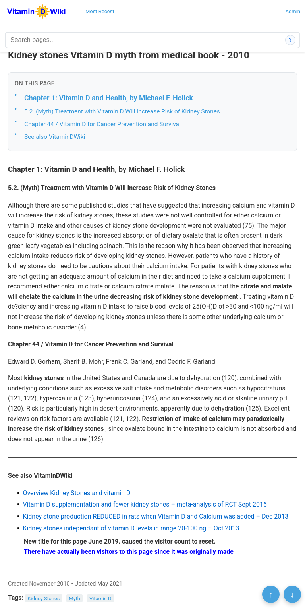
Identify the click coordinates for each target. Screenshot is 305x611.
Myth (74, 598)
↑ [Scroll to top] (271, 594)
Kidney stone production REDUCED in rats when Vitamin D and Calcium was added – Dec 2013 (155, 516)
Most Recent (99, 11)
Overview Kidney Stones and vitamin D (76, 493)
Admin (292, 11)
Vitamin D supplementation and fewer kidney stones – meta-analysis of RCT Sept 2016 (145, 504)
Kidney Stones (44, 598)
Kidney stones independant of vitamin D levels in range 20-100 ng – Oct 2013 (131, 528)
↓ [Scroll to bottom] (292, 594)
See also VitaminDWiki (54, 136)
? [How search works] (290, 40)
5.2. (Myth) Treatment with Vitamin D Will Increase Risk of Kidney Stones (122, 111)
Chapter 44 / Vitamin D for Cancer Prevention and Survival (102, 124)
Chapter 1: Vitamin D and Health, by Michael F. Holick (108, 98)
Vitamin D (100, 598)
